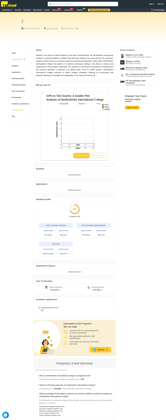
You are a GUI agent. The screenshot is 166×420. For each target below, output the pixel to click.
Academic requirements (20, 104)
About (14, 53)
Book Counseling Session (99, 10)
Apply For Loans (132, 107)
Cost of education (18, 91)
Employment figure (18, 85)
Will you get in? (18, 59)
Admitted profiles (18, 78)
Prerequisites (16, 97)
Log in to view (48, 230)
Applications (16, 72)
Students (15, 66)
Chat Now (100, 349)
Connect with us (18, 110)
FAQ (13, 116)
